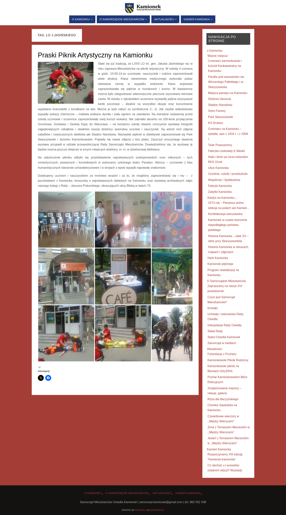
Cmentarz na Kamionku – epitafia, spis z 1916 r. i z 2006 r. (228, 133)
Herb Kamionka (218, 258)
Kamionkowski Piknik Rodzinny (228, 360)
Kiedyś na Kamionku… (223, 197)
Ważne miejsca (218, 55)
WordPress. (156, 510)
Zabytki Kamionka (220, 191)
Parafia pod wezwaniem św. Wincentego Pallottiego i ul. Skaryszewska (226, 81)
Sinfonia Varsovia (219, 99)
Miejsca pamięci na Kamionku (227, 93)
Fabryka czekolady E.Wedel (226, 151)
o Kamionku (215, 50)
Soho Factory (217, 110)
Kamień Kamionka (219, 449)
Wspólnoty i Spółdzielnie (224, 180)
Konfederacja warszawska (225, 214)
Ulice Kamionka (218, 167)
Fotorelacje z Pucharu (222, 354)
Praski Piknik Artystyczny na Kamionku (95, 55)
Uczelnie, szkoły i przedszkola (228, 173)
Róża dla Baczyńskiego (223, 399)
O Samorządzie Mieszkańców (226, 281)
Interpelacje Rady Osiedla (224, 325)
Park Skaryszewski (220, 117)
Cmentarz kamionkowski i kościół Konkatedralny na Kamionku (225, 65)
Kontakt (213, 308)
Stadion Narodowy (220, 104)
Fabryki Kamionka (220, 185)
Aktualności (214, 349)
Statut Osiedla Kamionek (224, 337)
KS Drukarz (215, 122)
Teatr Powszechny (220, 145)
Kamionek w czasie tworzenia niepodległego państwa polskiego (227, 224)
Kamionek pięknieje (220, 263)
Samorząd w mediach (222, 343)
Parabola (141, 510)
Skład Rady (215, 331)
